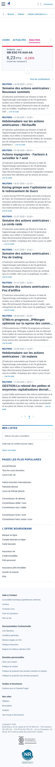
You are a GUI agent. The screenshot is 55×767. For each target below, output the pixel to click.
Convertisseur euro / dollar (14, 507)
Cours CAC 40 (8, 475)
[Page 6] (29, 416)
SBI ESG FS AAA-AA (20, 52)
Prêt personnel (9, 560)
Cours (6, 40)
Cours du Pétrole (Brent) (13, 491)
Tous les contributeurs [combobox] (40, 79)
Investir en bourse (10, 572)
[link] (21, 600)
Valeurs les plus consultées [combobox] (17, 436)
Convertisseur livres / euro (14, 515)
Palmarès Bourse (10, 487)
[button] (3, 4)
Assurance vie (8, 551)
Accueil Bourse (9, 466)
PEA (4, 576)
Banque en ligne (9, 535)
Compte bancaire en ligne (14, 539)
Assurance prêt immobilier (14, 567)
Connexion (48, 4)
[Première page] (21, 416)
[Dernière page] (33, 416)
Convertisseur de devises (13, 498)
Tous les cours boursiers (13, 470)
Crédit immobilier (10, 556)
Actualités (19, 40)
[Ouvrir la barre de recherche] (38, 4)
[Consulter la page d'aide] (41, 4)
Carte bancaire (9, 544)
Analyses (34, 40)
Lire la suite (14, 112)
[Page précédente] (25, 416)
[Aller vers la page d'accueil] (8, 4)
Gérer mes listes (9, 450)
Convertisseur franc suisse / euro (17, 519)
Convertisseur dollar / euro (14, 503)
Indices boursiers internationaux (16, 482)
